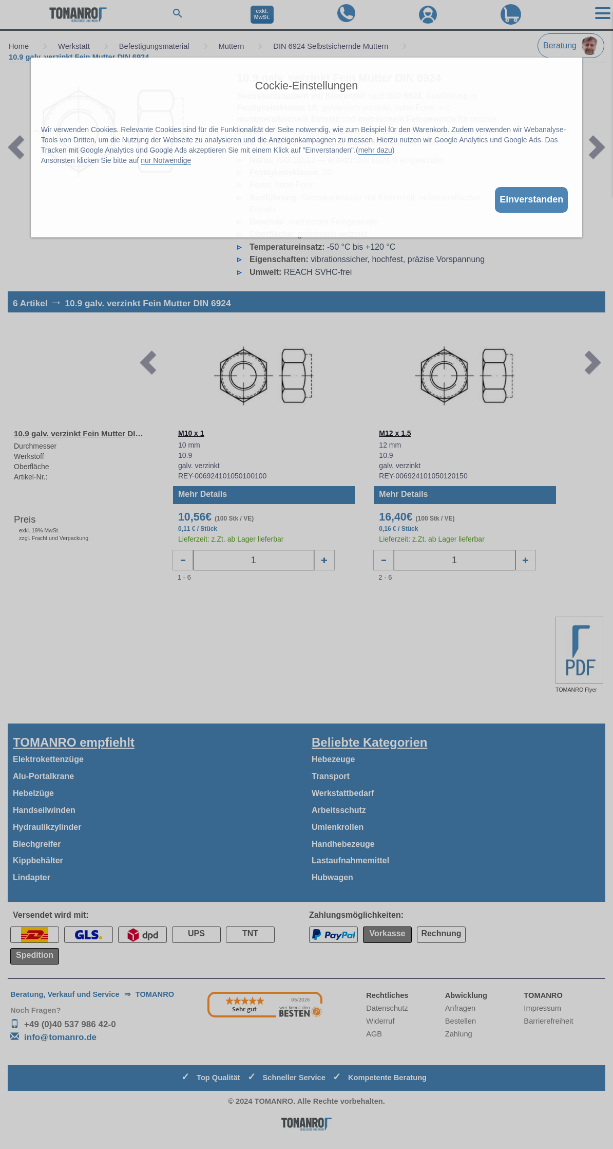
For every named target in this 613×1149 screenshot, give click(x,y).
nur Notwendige (166, 160)
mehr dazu (375, 150)
